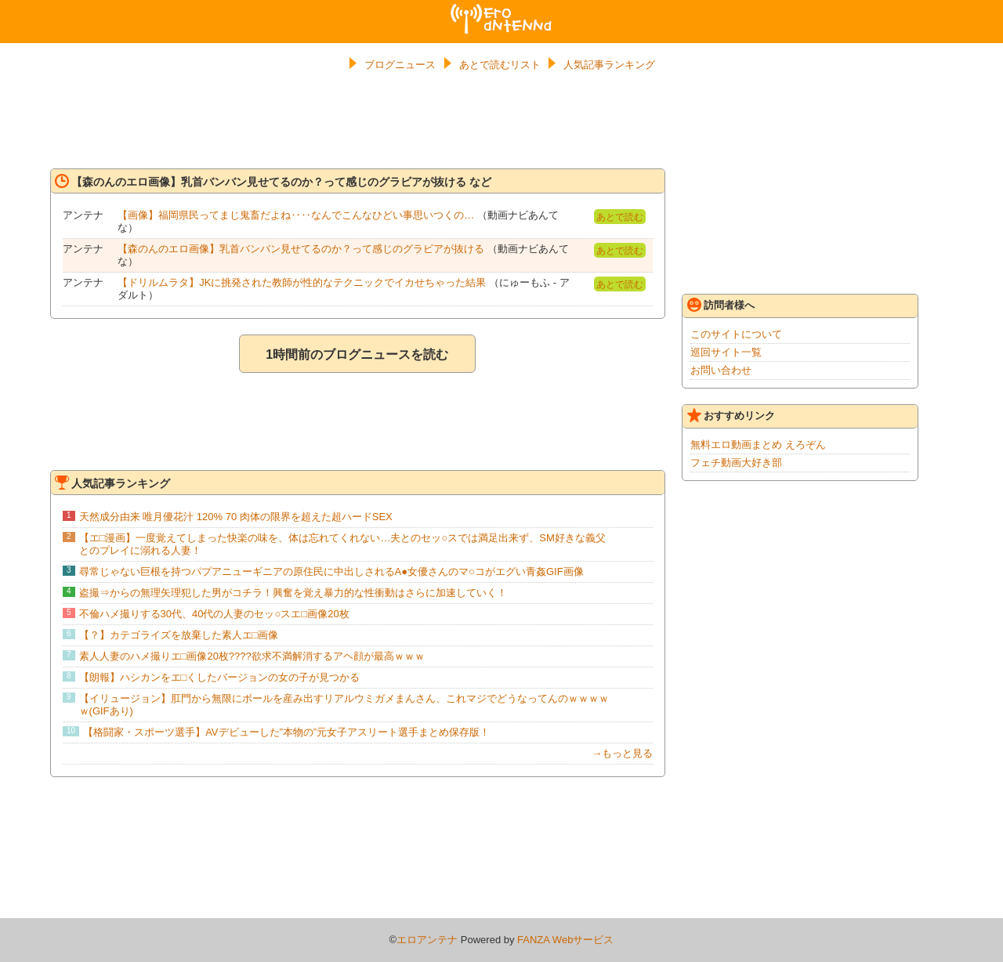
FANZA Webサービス (565, 940)
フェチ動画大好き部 (736, 462)
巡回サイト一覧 (726, 352)
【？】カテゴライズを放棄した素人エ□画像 (179, 635)
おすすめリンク (731, 415)
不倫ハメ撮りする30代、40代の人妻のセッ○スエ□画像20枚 (214, 614)
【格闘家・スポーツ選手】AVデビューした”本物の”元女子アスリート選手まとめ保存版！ (286, 732)
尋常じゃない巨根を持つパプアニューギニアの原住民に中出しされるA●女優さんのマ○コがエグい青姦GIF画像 (331, 571)
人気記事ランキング (609, 65)
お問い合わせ (720, 370)
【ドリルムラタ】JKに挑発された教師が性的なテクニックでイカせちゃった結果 (302, 282)
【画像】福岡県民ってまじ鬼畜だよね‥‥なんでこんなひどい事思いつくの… (296, 215)
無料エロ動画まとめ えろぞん (758, 444)
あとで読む (619, 217)
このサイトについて (736, 334)
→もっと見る (622, 753)
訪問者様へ (721, 305)
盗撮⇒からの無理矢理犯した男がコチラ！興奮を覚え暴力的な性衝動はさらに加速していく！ (293, 593)
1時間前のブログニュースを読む (357, 354)
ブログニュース (400, 65)
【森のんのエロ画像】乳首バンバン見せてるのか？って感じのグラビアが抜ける (301, 249)
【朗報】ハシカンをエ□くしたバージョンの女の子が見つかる (219, 677)
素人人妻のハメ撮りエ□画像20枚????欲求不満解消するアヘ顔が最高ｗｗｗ (252, 656)
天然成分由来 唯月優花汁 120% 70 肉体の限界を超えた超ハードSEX (236, 517)
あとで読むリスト (500, 65)
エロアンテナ (501, 10)
